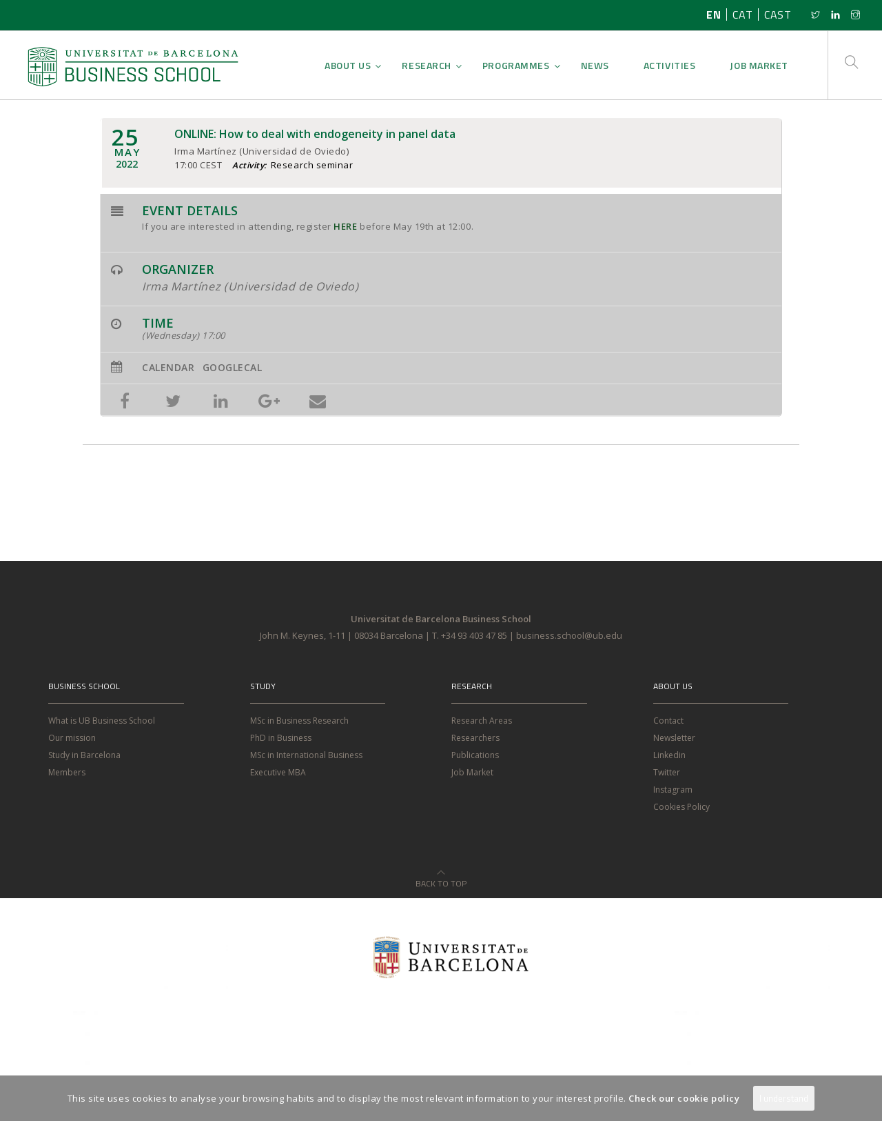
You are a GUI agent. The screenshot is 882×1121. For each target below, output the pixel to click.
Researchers (475, 738)
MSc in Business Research (299, 720)
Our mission (72, 738)
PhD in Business (280, 738)
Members (66, 772)
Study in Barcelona (84, 755)
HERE (345, 226)
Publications (475, 755)
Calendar (168, 367)
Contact (668, 720)
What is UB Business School (101, 720)
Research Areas (481, 720)
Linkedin (669, 755)
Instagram (673, 789)
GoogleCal (233, 367)
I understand (783, 1098)
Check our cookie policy (683, 1098)
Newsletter (674, 738)
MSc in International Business (306, 755)
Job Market (472, 772)
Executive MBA (278, 772)
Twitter (666, 772)
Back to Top (441, 875)
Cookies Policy (681, 807)
